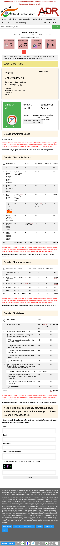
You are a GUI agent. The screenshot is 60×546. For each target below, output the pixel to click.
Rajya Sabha (37, 19)
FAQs (4, 530)
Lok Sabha (12, 19)
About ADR (42, 23)
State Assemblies (24, 19)
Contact (40, 526)
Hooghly (27, 56)
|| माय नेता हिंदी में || (20, 23)
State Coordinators (29, 526)
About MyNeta (53, 23)
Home (4, 19)
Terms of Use (48, 526)
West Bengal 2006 (16, 56)
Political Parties (50, 19)
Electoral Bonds (7, 23)
